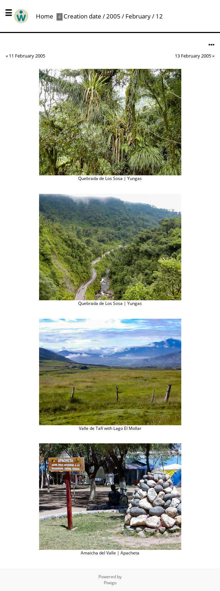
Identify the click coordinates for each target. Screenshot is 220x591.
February (138, 16)
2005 (113, 16)
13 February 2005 (193, 56)
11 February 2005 (27, 56)
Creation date (82, 16)
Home (44, 16)
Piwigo (110, 583)
